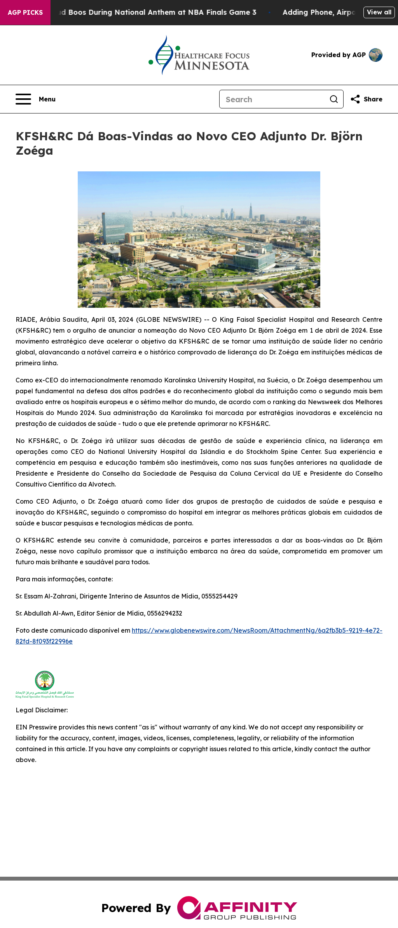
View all (379, 12)
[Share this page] (366, 99)
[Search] (272, 99)
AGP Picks (25, 12)
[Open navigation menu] (36, 99)
